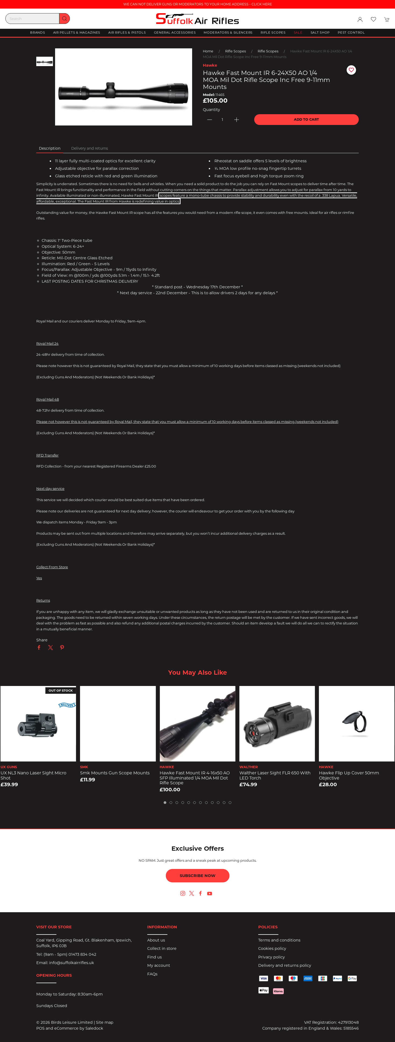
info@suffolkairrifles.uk (71, 962)
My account (158, 965)
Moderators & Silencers (228, 32)
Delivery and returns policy (284, 965)
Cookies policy (272, 948)
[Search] (37, 18)
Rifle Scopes (235, 51)
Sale (298, 32)
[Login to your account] (360, 19)
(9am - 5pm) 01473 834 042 (70, 954)
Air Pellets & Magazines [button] (76, 32)
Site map (104, 1022)
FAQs (152, 974)
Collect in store (162, 948)
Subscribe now (198, 875)
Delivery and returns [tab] (89, 148)
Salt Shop (320, 32)
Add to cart (306, 119)
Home (208, 51)
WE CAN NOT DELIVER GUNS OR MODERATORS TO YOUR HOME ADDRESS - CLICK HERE (197, 4)
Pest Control (351, 32)
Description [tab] (49, 148)
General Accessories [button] (175, 32)
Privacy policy (271, 957)
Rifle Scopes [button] (273, 32)
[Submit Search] (64, 18)
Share (42, 640)
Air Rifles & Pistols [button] (127, 32)
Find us (154, 957)
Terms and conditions (279, 940)
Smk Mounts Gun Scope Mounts (115, 772)
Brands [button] (37, 32)
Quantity (211, 109)
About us (156, 940)
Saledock (94, 1028)
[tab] (165, 802)
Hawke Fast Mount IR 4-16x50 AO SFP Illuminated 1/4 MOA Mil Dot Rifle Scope (195, 777)
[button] (373, 19)
